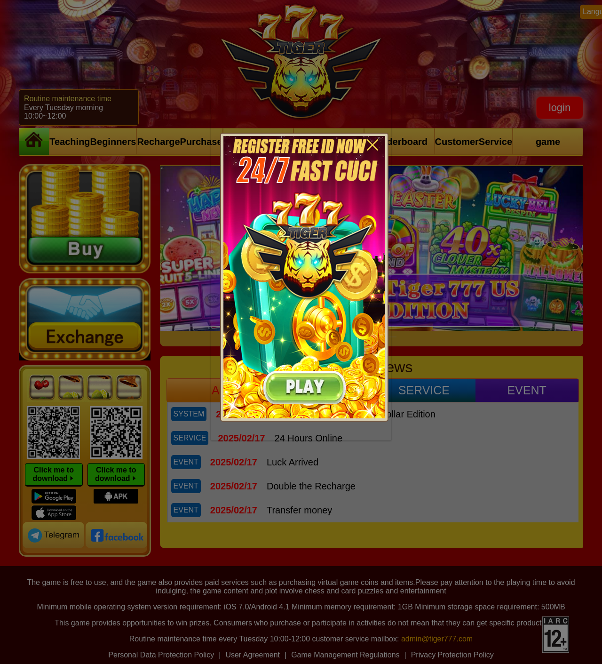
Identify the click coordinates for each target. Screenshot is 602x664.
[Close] (372, 141)
